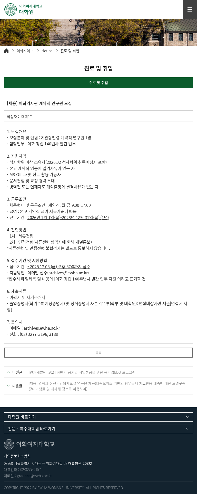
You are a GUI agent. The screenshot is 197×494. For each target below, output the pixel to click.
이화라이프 (25, 50)
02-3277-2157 (30, 469)
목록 (98, 352)
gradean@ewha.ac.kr (34, 475)
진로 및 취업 (70, 50)
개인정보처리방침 (17, 455)
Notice (47, 50)
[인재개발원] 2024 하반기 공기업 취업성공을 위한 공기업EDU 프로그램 (82, 372)
